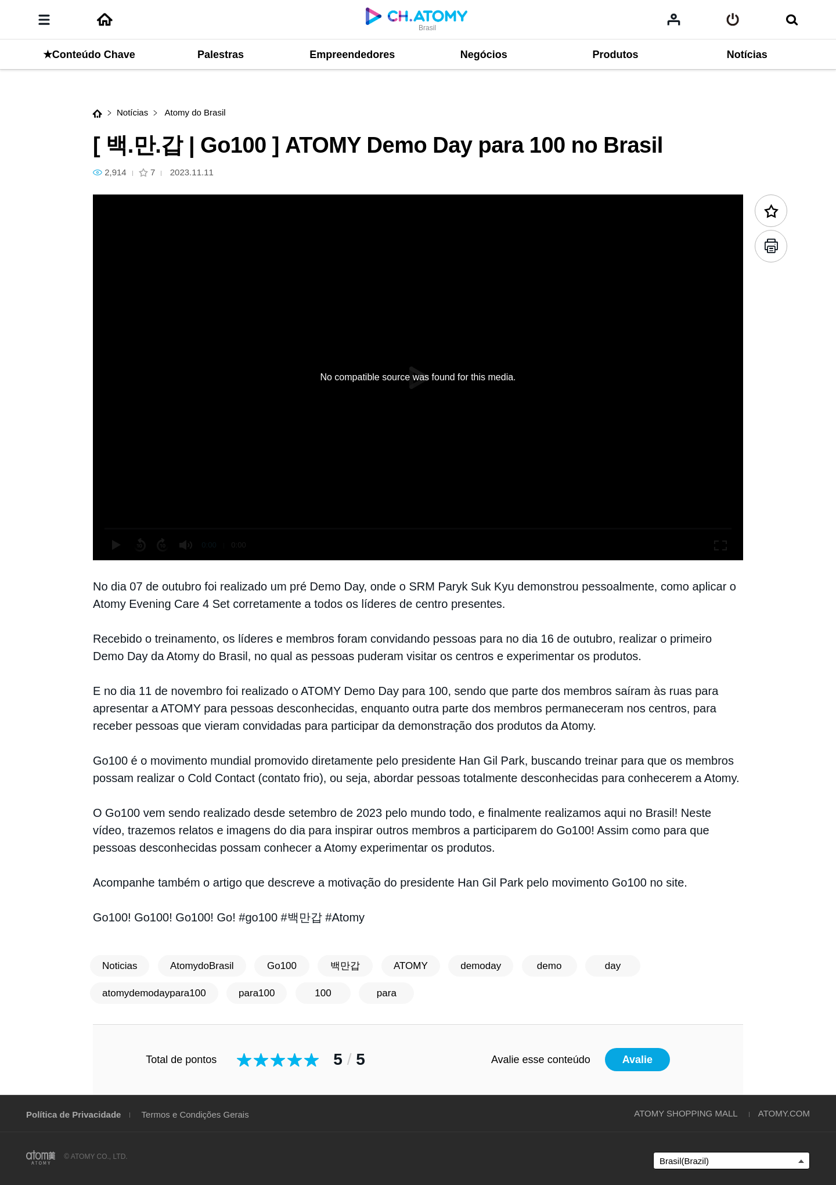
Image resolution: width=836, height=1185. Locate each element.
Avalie (637, 1059)
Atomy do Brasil (194, 112)
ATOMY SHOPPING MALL (685, 1113)
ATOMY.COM (784, 1113)
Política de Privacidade (73, 1114)
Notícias (132, 112)
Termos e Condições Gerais (195, 1114)
